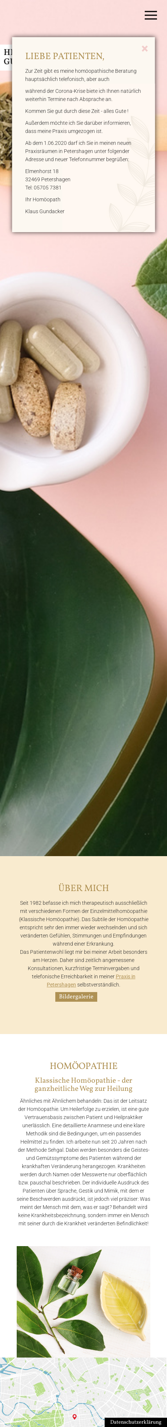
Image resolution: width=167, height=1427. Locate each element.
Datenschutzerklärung (135, 1422)
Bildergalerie (76, 997)
